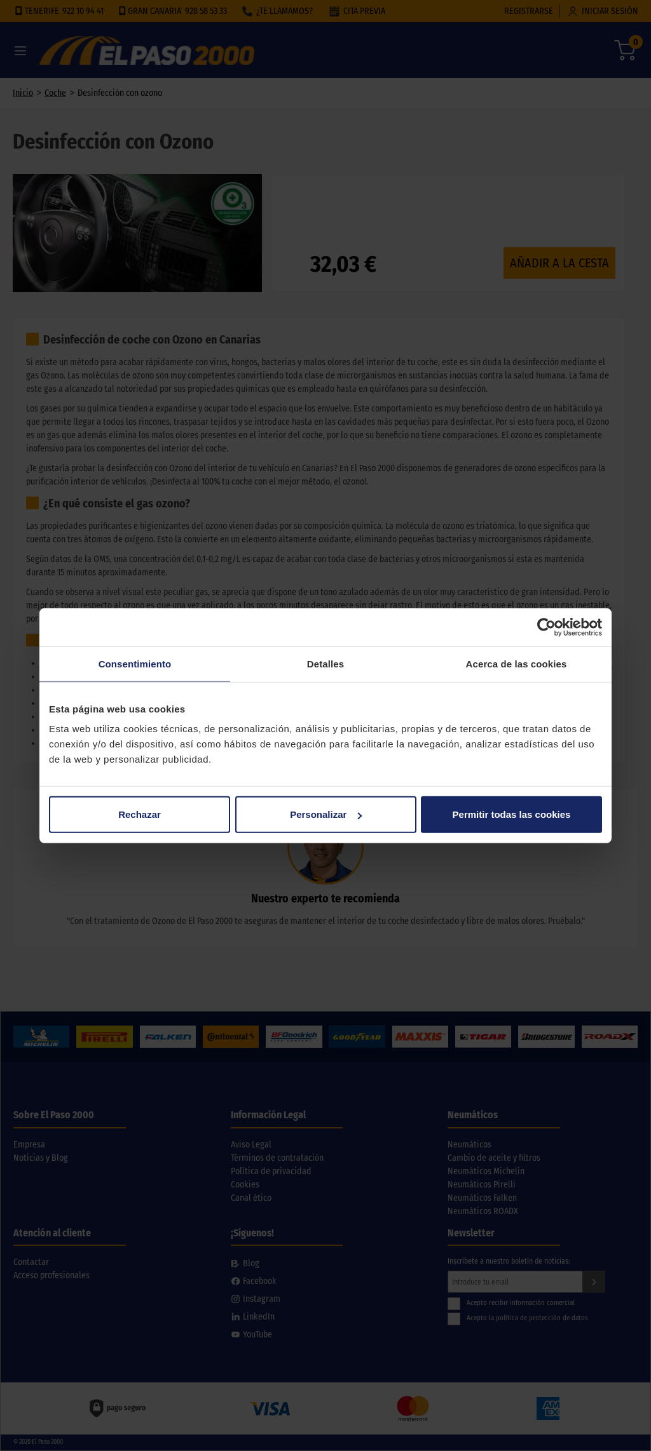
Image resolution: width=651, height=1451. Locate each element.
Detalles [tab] (325, 663)
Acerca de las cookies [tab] (516, 663)
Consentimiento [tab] (135, 663)
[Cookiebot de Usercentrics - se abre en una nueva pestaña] (546, 626)
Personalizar (326, 814)
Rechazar (139, 814)
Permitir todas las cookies (512, 814)
